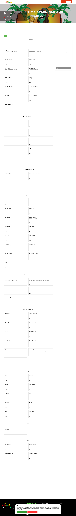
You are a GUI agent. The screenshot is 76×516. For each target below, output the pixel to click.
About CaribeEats (61, 506)
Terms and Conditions (62, 505)
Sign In (63, 1)
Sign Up (68, 1)
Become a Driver (45, 503)
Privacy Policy (60, 503)
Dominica (27, 514)
